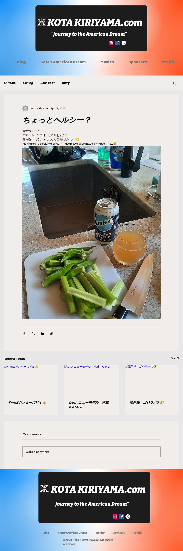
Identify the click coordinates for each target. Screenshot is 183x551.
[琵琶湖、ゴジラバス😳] (152, 380)
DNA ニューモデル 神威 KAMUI (90, 405)
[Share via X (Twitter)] (33, 333)
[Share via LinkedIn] (42, 333)
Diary (66, 83)
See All (175, 358)
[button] (174, 82)
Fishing (28, 83)
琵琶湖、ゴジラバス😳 (146, 403)
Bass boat (48, 83)
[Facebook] (117, 43)
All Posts (9, 83)
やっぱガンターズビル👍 (27, 403)
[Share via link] (51, 333)
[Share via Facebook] (24, 333)
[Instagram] (111, 43)
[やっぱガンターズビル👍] (31, 380)
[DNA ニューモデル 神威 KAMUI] (91, 380)
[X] (124, 43)
